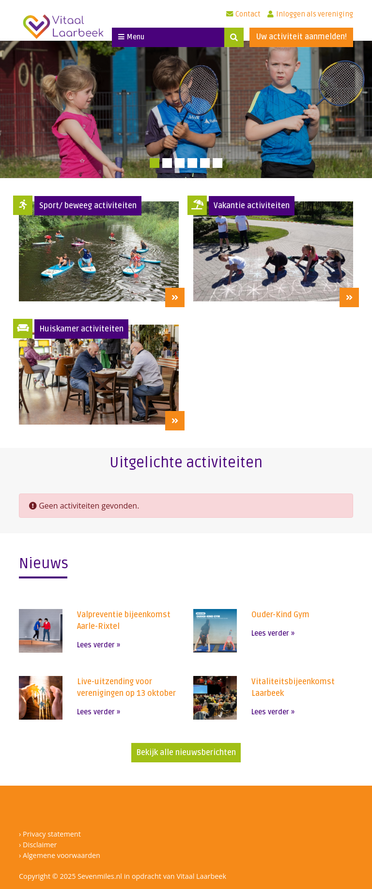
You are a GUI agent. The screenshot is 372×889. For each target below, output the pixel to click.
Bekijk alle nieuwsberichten (186, 752)
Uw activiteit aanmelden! (301, 37)
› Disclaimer (38, 844)
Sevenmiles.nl (100, 876)
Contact (243, 14)
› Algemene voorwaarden (59, 855)
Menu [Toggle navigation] (131, 37)
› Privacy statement (50, 834)
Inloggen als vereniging (310, 14)
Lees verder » (98, 645)
